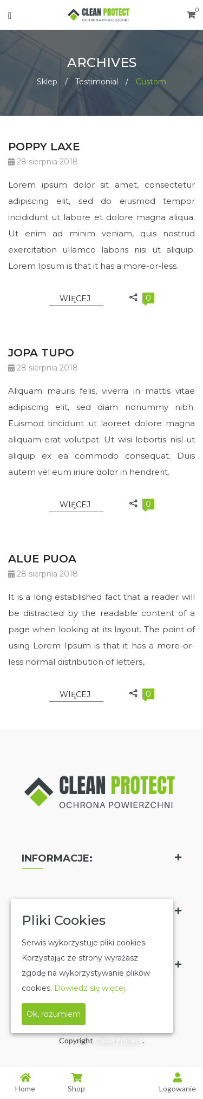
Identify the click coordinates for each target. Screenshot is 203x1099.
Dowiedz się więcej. (90, 988)
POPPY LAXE (44, 146)
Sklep (47, 82)
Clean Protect (118, 1040)
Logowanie (177, 1082)
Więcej (76, 298)
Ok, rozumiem (54, 1014)
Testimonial (96, 82)
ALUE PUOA (42, 558)
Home (25, 1082)
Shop (76, 1082)
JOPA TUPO (41, 352)
